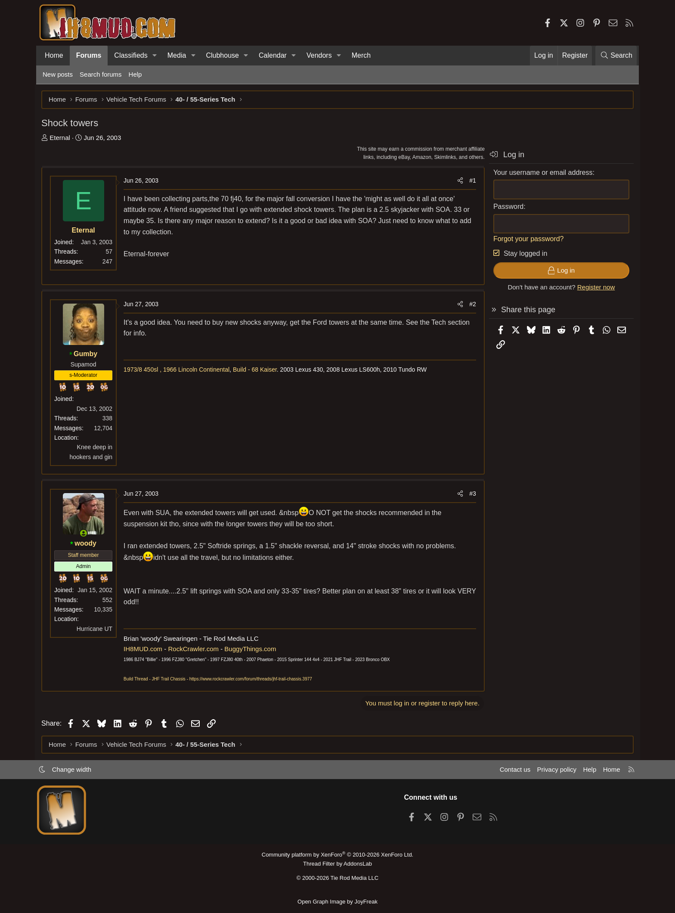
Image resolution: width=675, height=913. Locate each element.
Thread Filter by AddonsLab (337, 863)
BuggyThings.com (251, 648)
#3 (471, 494)
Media (176, 55)
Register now (595, 287)
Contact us (513, 769)
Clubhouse (222, 55)
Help (135, 74)
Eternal (61, 137)
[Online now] (85, 533)
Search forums (101, 74)
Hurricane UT (96, 628)
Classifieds (130, 55)
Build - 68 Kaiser (256, 369)
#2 (471, 304)
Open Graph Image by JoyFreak (337, 901)
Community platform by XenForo (337, 854)
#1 (471, 180)
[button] (155, 55)
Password (507, 206)
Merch (361, 55)
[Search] (616, 55)
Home (54, 55)
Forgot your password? (527, 238)
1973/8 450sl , (144, 369)
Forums (89, 55)
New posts (58, 74)
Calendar (273, 55)
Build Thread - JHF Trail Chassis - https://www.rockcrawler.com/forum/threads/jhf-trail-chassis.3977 (219, 679)
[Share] (459, 181)
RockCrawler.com (194, 648)
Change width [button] (73, 769)
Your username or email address (541, 172)
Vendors (319, 55)
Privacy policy (555, 769)
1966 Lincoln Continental (197, 369)
